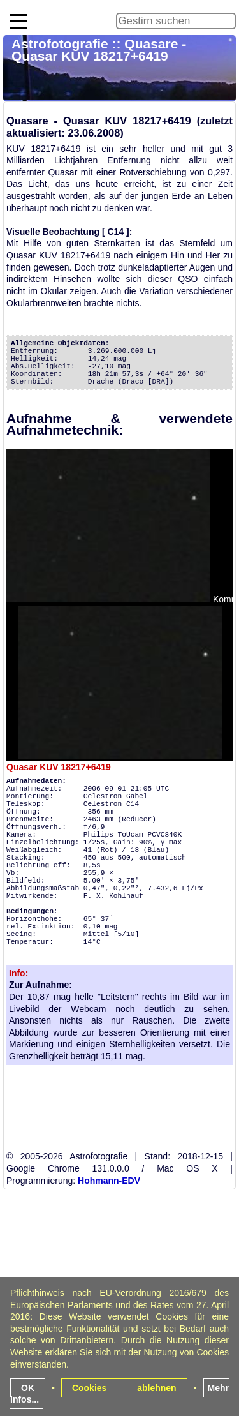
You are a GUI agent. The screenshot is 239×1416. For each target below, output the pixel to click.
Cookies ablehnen (124, 1388)
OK (27, 1388)
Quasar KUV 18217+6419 (58, 767)
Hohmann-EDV (109, 1180)
